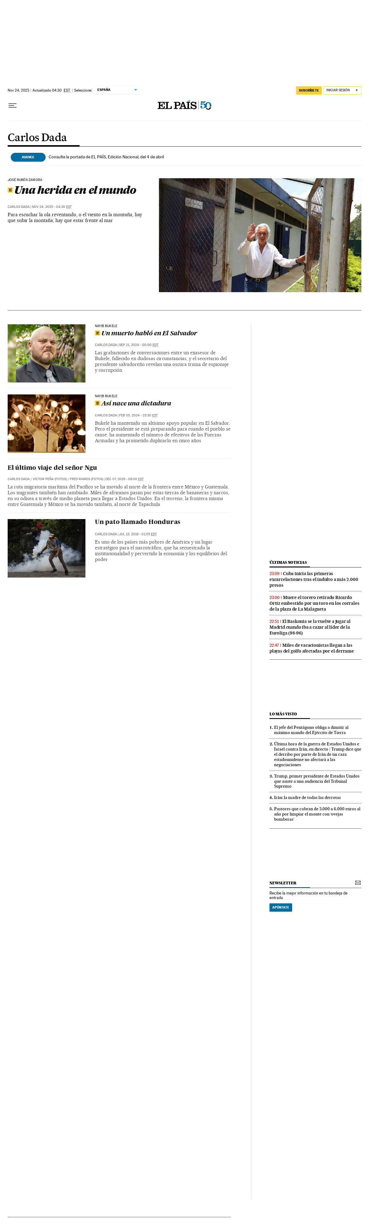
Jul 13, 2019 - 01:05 (138, 534)
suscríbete (309, 90)
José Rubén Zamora (25, 180)
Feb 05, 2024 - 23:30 (138, 415)
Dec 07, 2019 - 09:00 (124, 479)
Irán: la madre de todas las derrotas (307, 797)
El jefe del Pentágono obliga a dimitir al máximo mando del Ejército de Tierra (311, 730)
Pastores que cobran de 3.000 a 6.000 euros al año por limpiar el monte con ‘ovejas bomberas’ (317, 814)
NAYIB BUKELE (106, 396)
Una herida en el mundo (72, 190)
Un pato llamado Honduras (137, 522)
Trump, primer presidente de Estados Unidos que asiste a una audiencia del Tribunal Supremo (317, 781)
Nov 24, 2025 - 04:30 (52, 207)
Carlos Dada (37, 138)
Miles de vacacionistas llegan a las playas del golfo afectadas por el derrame (311, 648)
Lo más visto (283, 714)
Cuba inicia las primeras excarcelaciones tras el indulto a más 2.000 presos (313, 579)
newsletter (282, 883)
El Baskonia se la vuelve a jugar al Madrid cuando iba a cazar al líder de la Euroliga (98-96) (310, 627)
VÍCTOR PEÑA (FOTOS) (50, 479)
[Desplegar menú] (12, 106)
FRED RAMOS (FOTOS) (86, 479)
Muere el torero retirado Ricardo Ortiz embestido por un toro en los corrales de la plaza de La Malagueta (314, 603)
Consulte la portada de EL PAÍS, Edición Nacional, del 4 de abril (106, 156)
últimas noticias (288, 562)
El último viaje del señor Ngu (52, 468)
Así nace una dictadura (133, 404)
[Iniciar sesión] (342, 90)
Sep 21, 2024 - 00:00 (138, 345)
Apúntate (280, 907)
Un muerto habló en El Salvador (146, 334)
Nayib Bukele (106, 326)
